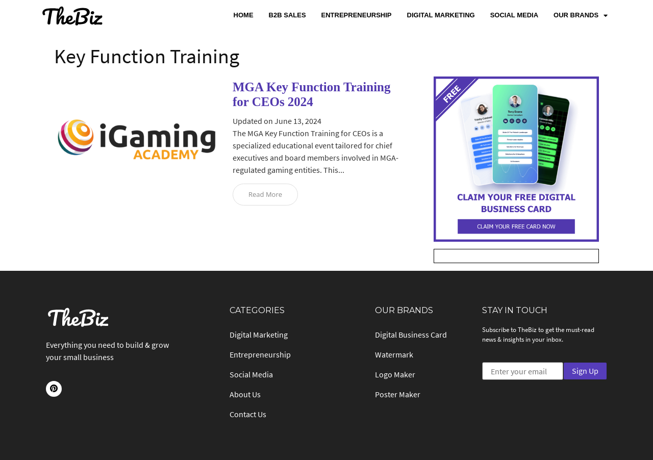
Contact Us (248, 414)
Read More (265, 194)
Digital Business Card (411, 334)
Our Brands (581, 15)
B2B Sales (287, 15)
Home (244, 15)
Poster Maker (397, 394)
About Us (245, 394)
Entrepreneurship (356, 15)
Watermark (394, 354)
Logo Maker (395, 374)
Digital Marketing (441, 15)
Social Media (514, 15)
